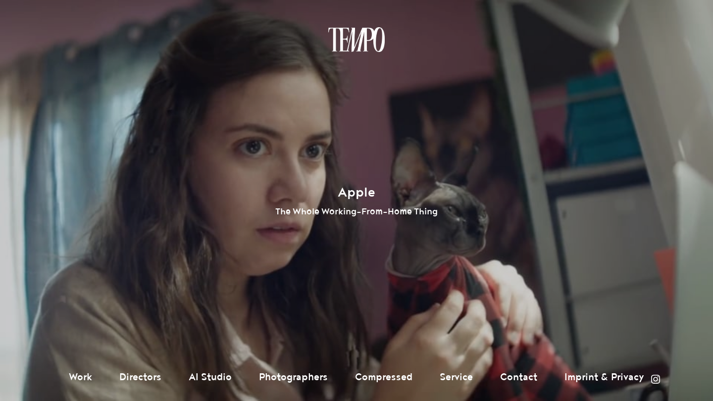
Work (80, 377)
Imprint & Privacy (604, 377)
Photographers (293, 377)
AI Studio (210, 377)
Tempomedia (356, 39)
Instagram (656, 379)
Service (456, 377)
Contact (518, 377)
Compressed (383, 377)
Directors (140, 377)
